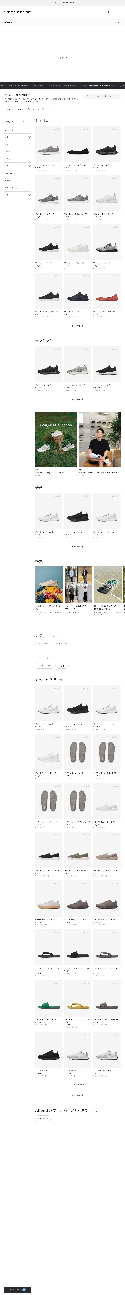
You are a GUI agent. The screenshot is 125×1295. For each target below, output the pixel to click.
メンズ (18, 109)
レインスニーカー (45, 666)
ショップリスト (111, 96)
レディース (29, 109)
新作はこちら (62, 58)
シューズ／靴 (43, 1118)
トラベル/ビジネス (63, 643)
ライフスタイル (44, 643)
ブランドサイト (92, 96)
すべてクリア (26, 122)
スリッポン (62, 666)
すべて (9, 110)
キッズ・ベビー (45, 109)
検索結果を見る (17, 1289)
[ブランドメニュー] (119, 22)
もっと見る (78, 1095)
